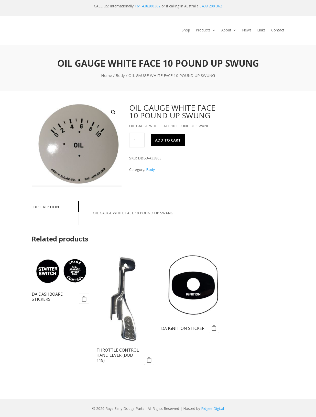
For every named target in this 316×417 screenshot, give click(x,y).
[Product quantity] (137, 140)
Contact (277, 30)
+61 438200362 (147, 6)
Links (261, 30)
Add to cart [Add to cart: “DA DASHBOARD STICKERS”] (84, 299)
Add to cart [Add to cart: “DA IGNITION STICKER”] (214, 328)
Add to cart (168, 140)
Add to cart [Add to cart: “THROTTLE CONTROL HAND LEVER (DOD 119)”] (149, 360)
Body (120, 75)
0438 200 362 (211, 6)
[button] (113, 112)
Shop (186, 30)
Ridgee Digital (212, 408)
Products (203, 30)
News (247, 30)
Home (106, 75)
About (226, 30)
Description (46, 206)
